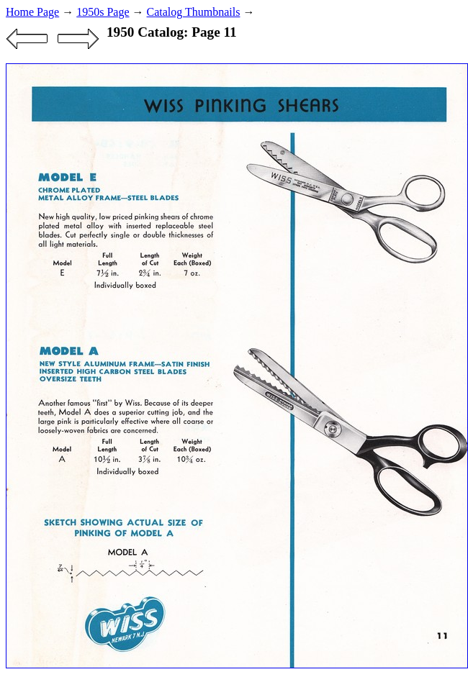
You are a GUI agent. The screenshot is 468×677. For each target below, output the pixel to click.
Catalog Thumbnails (193, 12)
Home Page (32, 12)
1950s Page (102, 12)
